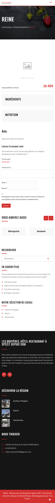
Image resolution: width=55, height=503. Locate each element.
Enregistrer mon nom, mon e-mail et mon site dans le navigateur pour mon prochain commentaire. (23, 198)
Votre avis (6, 167)
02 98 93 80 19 (11, 448)
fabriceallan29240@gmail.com (18, 452)
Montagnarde (13, 231)
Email (5, 188)
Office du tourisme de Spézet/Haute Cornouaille (23, 286)
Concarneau (9, 317)
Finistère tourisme (12, 289)
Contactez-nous (10, 282)
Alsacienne (41, 231)
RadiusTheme (25, 496)
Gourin (7, 313)
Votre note (6, 159)
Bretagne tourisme (12, 293)
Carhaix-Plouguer (12, 310)
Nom (4, 182)
